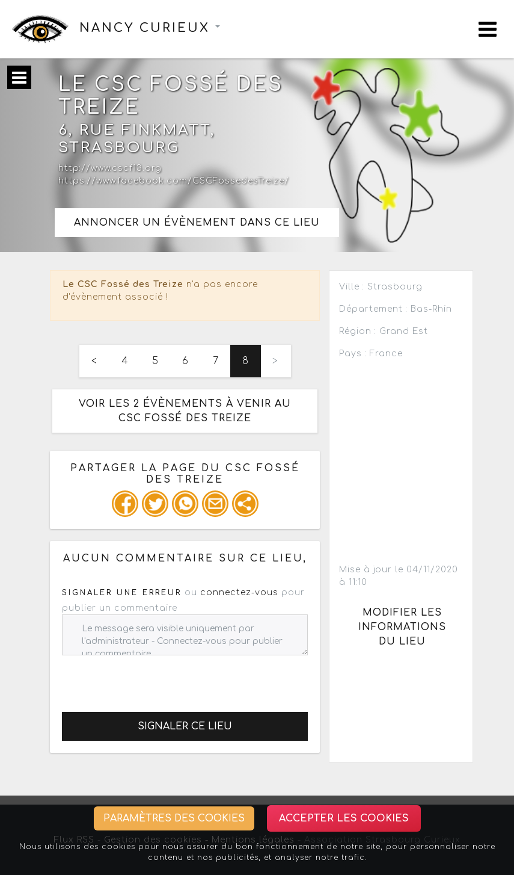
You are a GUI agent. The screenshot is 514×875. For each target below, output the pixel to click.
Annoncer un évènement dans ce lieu (197, 222)
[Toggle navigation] (487, 29)
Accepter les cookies (344, 818)
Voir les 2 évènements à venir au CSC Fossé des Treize (185, 411)
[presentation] (153, 678)
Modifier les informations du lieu (402, 627)
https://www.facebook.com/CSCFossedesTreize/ (173, 180)
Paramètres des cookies (174, 818)
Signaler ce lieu (185, 726)
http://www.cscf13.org (110, 168)
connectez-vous (239, 592)
